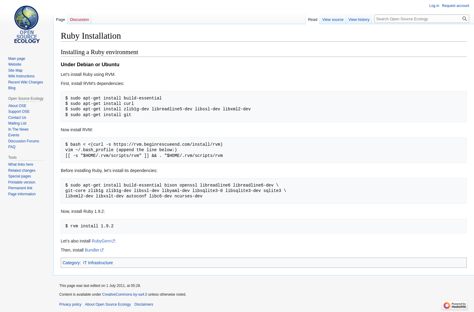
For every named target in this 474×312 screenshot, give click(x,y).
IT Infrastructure (98, 262)
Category (71, 262)
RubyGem (101, 241)
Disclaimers (144, 304)
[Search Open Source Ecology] (421, 19)
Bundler (92, 250)
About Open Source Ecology (108, 304)
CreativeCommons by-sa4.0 (124, 294)
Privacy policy (70, 304)
